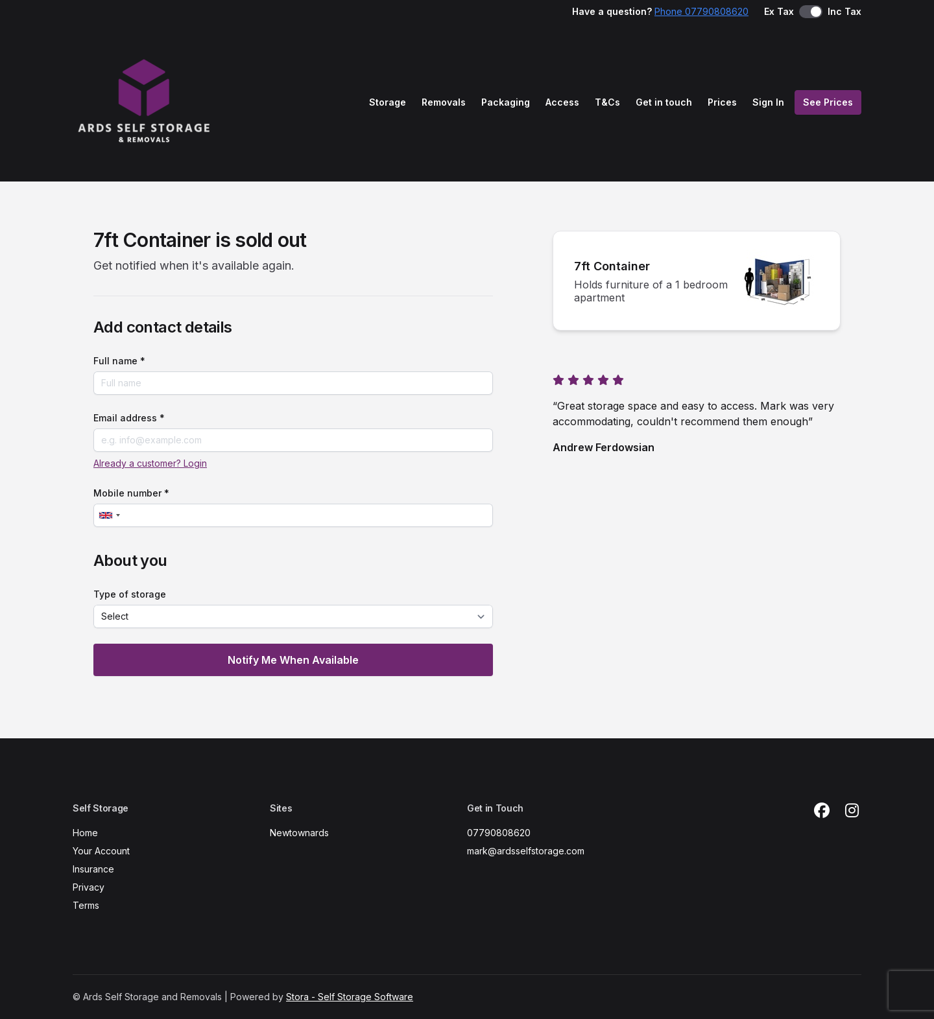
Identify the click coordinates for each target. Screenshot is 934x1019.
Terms (86, 905)
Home (85, 832)
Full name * (119, 360)
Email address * (129, 417)
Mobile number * (131, 492)
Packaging (505, 102)
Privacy (88, 887)
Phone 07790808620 (701, 11)
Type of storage (129, 594)
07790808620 (499, 832)
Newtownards (299, 832)
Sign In (768, 102)
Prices (722, 102)
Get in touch (664, 102)
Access (562, 102)
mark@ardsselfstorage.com (525, 850)
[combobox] (109, 515)
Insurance (93, 868)
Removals (444, 102)
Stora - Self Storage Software (349, 996)
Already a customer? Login (150, 463)
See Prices (828, 102)
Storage (387, 102)
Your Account (101, 850)
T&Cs (607, 102)
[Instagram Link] (851, 811)
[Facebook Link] (822, 811)
